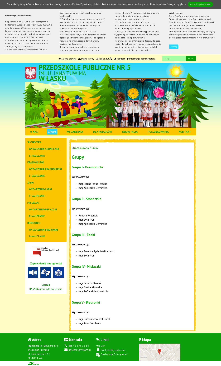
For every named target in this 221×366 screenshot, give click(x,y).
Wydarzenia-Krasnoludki (45, 169)
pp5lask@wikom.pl (77, 350)
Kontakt (185, 131)
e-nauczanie (37, 155)
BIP (100, 345)
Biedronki (33, 223)
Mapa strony (86, 58)
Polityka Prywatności (110, 350)
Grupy (52, 131)
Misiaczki (33, 202)
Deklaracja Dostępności (112, 355)
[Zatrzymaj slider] (148, 124)
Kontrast (119, 58)
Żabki (30, 182)
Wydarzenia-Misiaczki (43, 209)
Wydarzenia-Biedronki (43, 229)
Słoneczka (34, 142)
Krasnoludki (35, 162)
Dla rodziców (102, 131)
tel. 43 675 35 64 (76, 345)
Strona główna (67, 58)
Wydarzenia (74, 131)
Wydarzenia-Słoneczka (44, 149)
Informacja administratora (141, 58)
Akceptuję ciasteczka (200, 4)
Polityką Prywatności (82, 4)
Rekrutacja (130, 131)
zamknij (173, 47)
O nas (34, 131)
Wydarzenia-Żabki (40, 189)
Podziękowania (158, 131)
